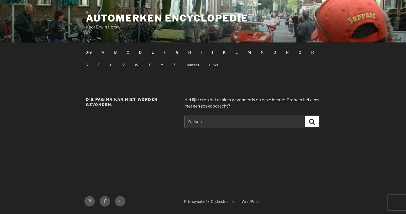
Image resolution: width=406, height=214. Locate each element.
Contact (192, 65)
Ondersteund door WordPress (235, 201)
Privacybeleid (195, 201)
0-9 (88, 52)
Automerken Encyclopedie (167, 18)
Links (213, 65)
